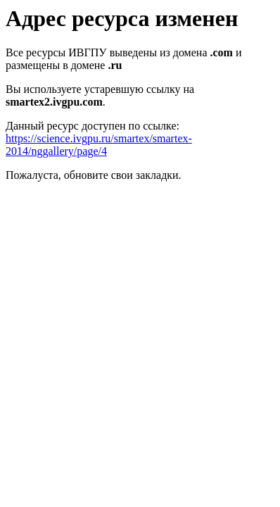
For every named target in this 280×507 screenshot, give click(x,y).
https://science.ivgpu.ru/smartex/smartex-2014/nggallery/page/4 (99, 144)
